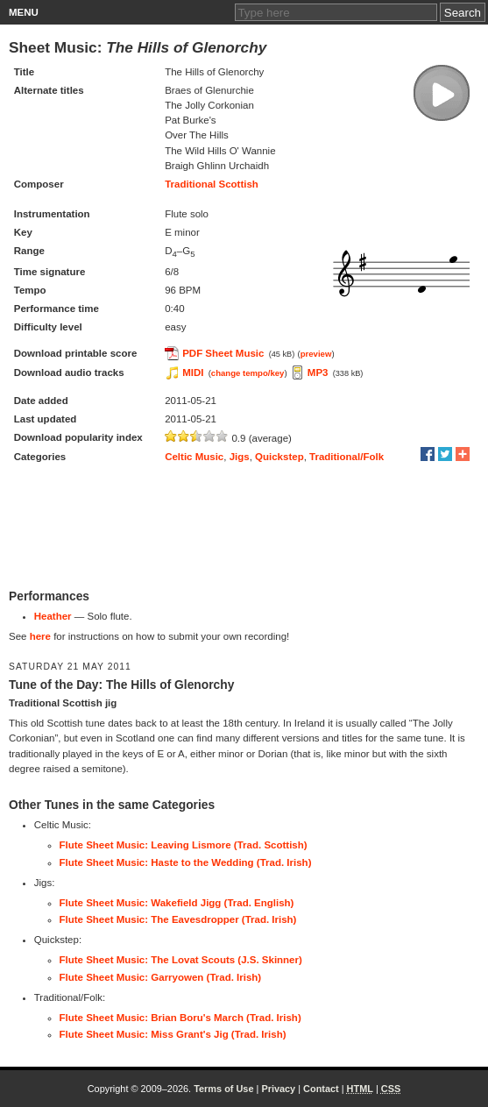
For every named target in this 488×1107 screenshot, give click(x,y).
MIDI (192, 372)
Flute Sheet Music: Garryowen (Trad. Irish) (161, 977)
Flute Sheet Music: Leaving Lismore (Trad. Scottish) (184, 845)
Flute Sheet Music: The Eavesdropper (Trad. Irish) (178, 919)
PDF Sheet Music (223, 353)
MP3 (318, 372)
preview (316, 353)
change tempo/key (248, 373)
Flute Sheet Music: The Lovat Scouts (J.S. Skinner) (181, 959)
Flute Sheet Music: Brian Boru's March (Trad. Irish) (180, 1017)
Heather (53, 616)
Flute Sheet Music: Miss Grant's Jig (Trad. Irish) (173, 1034)
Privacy (278, 1088)
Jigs (240, 456)
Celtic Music (194, 456)
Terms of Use (223, 1088)
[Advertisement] (244, 527)
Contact (321, 1088)
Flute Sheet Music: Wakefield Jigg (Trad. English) (177, 903)
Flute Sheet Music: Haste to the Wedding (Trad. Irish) (186, 862)
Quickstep (279, 456)
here (40, 636)
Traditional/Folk (346, 456)
